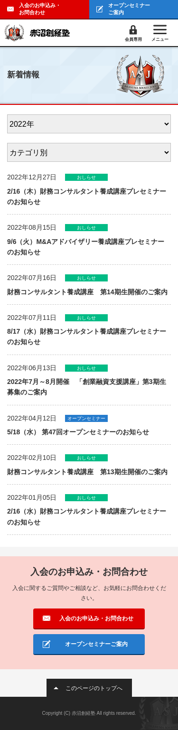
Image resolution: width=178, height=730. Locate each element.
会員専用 (133, 39)
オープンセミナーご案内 (129, 8)
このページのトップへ (94, 688)
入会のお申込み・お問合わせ (40, 8)
